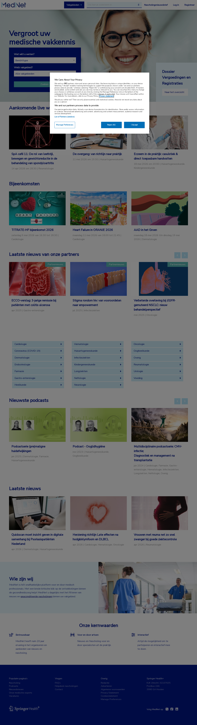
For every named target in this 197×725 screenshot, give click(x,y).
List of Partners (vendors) (64, 117)
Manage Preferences (64, 125)
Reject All (111, 125)
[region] (99, 103)
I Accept (134, 125)
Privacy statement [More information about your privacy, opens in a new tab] (106, 96)
